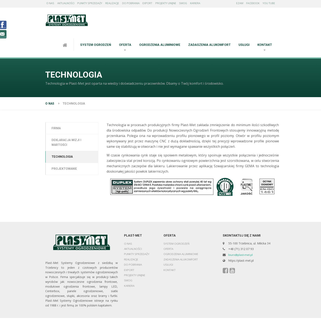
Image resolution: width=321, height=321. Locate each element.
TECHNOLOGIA (63, 159)
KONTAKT (264, 46)
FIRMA (57, 129)
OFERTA (125, 46)
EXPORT (155, 4)
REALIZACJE (117, 4)
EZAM (237, 4)
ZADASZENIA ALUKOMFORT (209, 46)
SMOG (194, 4)
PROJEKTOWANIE (65, 171)
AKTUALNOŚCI (68, 4)
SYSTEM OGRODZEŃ (95, 46)
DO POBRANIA (137, 4)
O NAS (51, 4)
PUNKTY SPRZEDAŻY (93, 4)
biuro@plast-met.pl (241, 256)
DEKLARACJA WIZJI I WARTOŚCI (68, 144)
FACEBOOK (252, 4)
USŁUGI (244, 46)
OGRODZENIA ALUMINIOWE (159, 46)
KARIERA (208, 4)
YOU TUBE (269, 4)
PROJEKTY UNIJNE (175, 4)
